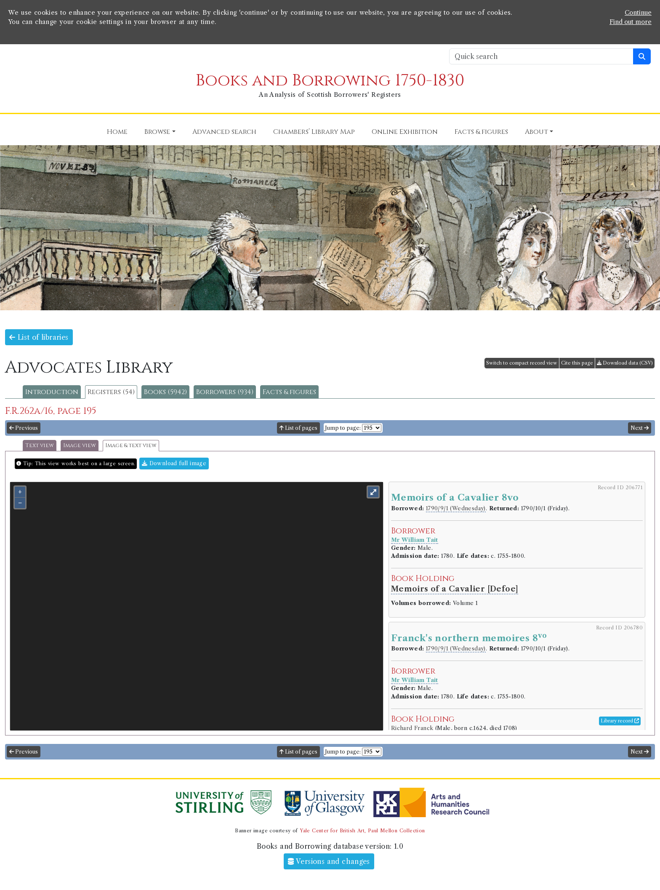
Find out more (630, 22)
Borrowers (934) (224, 392)
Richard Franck (413, 728)
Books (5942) (165, 392)
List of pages (298, 428)
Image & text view (131, 445)
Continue (638, 12)
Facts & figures (289, 392)
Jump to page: (343, 428)
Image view (79, 445)
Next (640, 428)
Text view (39, 445)
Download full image (174, 463)
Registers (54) (111, 392)
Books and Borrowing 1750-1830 (330, 80)
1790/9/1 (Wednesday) (456, 508)
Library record (620, 721)
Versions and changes (329, 861)
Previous (23, 428)
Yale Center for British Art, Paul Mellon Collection (362, 831)
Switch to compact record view (521, 363)
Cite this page (577, 363)
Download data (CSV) (625, 363)
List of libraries (39, 337)
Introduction (51, 392)
